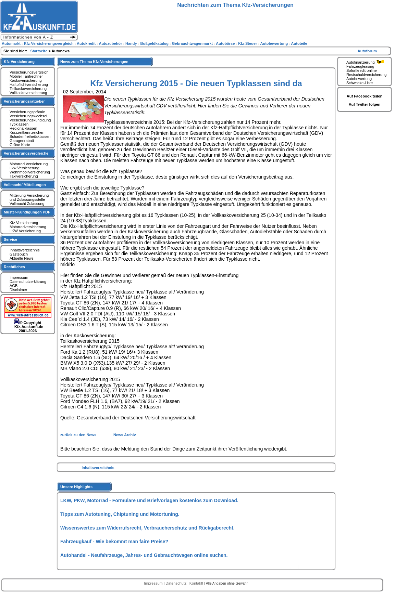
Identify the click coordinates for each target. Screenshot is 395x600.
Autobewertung (359, 79)
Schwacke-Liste (359, 83)
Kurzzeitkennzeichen (27, 132)
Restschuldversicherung (366, 75)
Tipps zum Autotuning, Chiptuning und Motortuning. (120, 514)
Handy (131, 43)
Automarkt (12, 43)
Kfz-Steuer (248, 43)
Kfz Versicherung (24, 223)
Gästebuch (19, 254)
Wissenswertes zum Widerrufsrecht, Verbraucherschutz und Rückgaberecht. (147, 528)
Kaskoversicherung (26, 80)
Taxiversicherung (24, 176)
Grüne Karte (20, 145)
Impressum (19, 277)
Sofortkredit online (361, 70)
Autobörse (226, 43)
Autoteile (299, 43)
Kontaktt (196, 583)
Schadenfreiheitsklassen (30, 136)
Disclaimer (18, 290)
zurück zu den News (78, 435)
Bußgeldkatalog (155, 43)
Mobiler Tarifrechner (26, 76)
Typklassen (19, 124)
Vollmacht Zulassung (27, 203)
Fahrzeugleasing (360, 66)
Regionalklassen (23, 128)
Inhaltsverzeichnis (98, 468)
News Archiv (124, 435)
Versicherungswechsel (28, 116)
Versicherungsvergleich (29, 72)
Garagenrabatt (22, 141)
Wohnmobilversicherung (30, 172)
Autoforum (367, 51)
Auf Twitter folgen (365, 104)
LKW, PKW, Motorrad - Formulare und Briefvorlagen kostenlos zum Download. (149, 500)
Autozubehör (111, 43)
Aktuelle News (22, 258)
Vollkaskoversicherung (28, 93)
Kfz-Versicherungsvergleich (49, 43)
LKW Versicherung (25, 231)
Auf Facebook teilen (365, 96)
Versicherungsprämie (27, 112)
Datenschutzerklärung (28, 281)
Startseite (39, 51)
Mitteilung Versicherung (29, 195)
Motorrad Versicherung (29, 164)
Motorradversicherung (28, 227)
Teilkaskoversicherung (28, 89)
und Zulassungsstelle (27, 199)
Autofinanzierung (365, 62)
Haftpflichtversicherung (29, 84)
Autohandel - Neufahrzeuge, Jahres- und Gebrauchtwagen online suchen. (144, 555)
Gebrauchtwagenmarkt (193, 43)
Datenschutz (176, 583)
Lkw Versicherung (24, 168)
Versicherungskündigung (30, 120)
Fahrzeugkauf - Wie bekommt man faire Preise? (114, 541)
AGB (13, 286)
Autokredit (87, 43)
